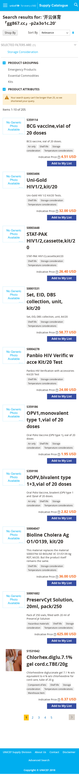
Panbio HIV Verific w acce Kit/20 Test (50, 358)
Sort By (33, 32)
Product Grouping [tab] (23, 63)
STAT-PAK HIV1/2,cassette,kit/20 (51, 241)
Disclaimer (69, 752)
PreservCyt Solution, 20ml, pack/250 (50, 603)
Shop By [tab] (10, 33)
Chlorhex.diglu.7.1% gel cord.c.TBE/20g (49, 660)
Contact (54, 752)
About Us (40, 752)
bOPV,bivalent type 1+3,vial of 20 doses (49, 480)
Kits (10, 82)
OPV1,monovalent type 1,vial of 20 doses (47, 420)
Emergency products (22, 69)
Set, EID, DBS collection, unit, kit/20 (45, 301)
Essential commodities (23, 76)
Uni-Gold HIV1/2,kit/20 (42, 183)
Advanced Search (39, 760)
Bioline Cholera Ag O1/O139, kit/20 (48, 538)
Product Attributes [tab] (24, 89)
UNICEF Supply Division (17, 752)
